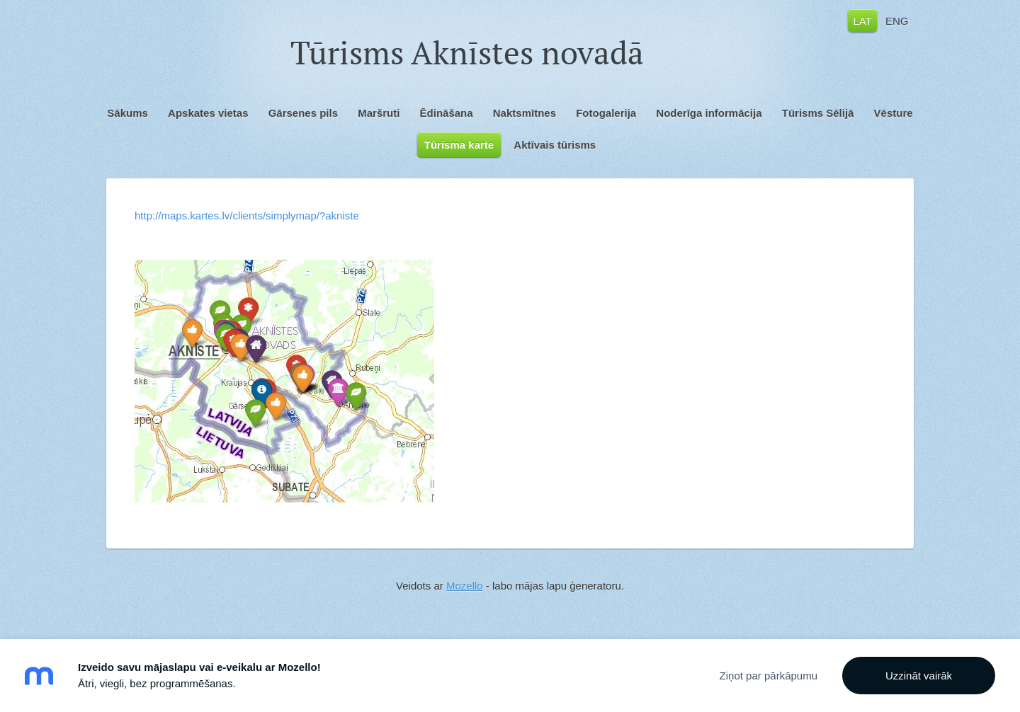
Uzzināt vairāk (918, 676)
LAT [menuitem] (862, 20)
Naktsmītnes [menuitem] (524, 113)
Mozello (464, 586)
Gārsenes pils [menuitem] (303, 113)
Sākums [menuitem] (127, 113)
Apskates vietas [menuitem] (208, 113)
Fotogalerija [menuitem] (606, 113)
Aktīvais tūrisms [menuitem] (555, 145)
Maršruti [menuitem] (379, 113)
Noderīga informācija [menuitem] (708, 113)
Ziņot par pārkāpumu (768, 676)
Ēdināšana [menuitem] (446, 113)
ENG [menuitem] (897, 20)
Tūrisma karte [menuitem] (459, 145)
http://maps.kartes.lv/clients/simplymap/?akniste (247, 215)
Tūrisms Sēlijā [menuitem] (818, 113)
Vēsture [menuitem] (893, 113)
